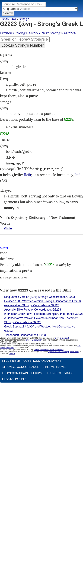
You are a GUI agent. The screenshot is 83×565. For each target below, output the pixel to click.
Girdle (8, 228)
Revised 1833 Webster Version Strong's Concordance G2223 (42, 301)
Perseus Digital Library (33, 340)
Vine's (68, 373)
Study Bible (9, 19)
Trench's (54, 373)
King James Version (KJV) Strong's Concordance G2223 (39, 297)
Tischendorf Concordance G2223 (25, 335)
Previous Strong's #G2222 (20, 33)
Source (12, 353)
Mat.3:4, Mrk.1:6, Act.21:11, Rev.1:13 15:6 (27, 175)
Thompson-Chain (15, 373)
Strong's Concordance (20, 367)
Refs (27, 175)
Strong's (24, 19)
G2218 (68, 119)
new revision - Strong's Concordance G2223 (31, 305)
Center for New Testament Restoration (48, 350)
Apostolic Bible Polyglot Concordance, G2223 (32, 309)
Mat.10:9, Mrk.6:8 (78, 175)
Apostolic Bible (14, 379)
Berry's (37, 373)
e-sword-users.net (62, 338)
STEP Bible (74, 352)
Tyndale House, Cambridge (58, 352)
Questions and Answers (42, 360)
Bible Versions (54, 367)
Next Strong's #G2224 (58, 33)
